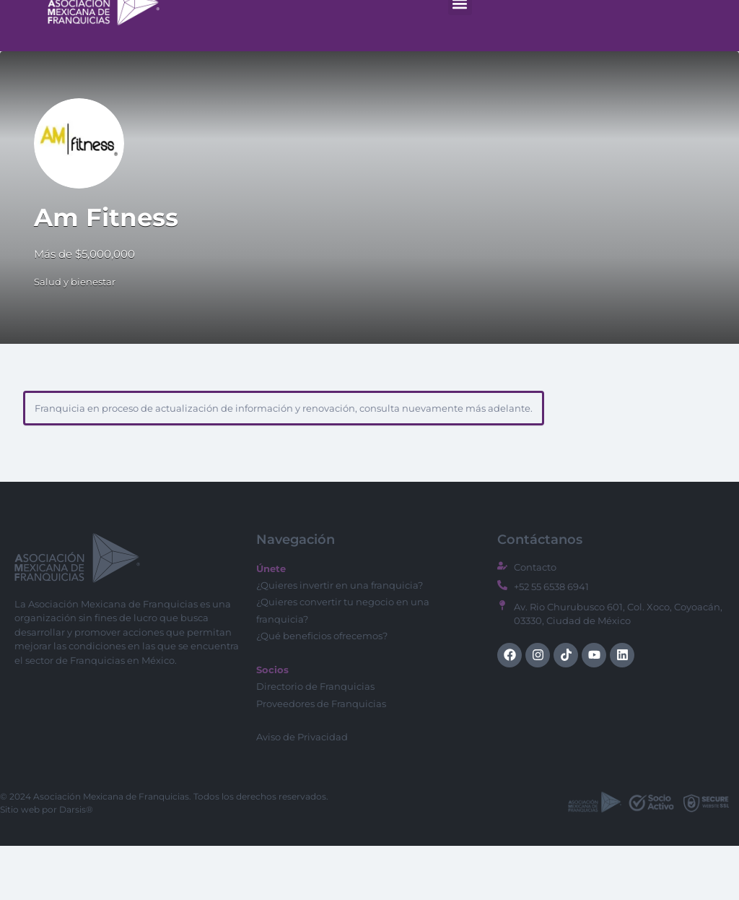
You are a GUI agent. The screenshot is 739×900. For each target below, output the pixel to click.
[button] (460, 57)
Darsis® (76, 863)
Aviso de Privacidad (302, 791)
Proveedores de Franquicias (321, 757)
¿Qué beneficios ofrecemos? (322, 690)
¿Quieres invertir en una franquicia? (339, 639)
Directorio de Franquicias (315, 740)
